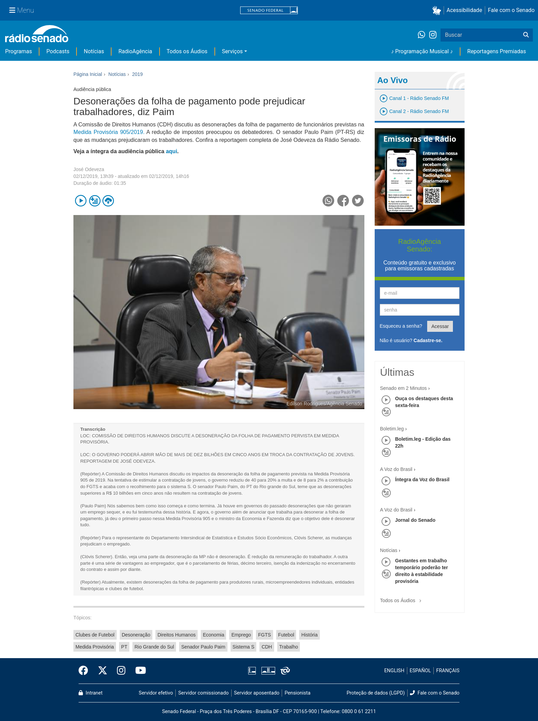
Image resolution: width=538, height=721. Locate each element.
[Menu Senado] (21, 10)
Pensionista (298, 693)
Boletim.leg (392, 428)
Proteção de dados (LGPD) (376, 693)
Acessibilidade (464, 10)
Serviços (232, 51)
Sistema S (244, 647)
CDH (266, 647)
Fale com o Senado (511, 10)
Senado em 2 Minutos (403, 388)
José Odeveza (88, 169)
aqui (171, 151)
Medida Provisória (94, 647)
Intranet (91, 693)
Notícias (94, 51)
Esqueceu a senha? (401, 326)
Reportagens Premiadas (496, 51)
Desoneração (136, 635)
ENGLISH (394, 671)
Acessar (440, 326)
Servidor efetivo (156, 693)
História (309, 635)
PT (124, 647)
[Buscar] (526, 35)
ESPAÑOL (420, 671)
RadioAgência (135, 51)
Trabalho (288, 647)
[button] (438, 10)
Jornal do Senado (415, 520)
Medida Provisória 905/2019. (108, 132)
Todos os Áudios (187, 51)
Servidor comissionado (203, 693)
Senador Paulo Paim (203, 647)
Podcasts (57, 51)
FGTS (264, 635)
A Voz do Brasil (396, 469)
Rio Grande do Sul (154, 647)
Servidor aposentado (256, 693)
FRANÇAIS (447, 671)
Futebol (286, 635)
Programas (18, 51)
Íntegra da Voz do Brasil (422, 479)
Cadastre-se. (427, 340)
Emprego (241, 635)
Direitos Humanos (176, 635)
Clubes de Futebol (95, 635)
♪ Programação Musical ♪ (422, 51)
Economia (213, 635)
